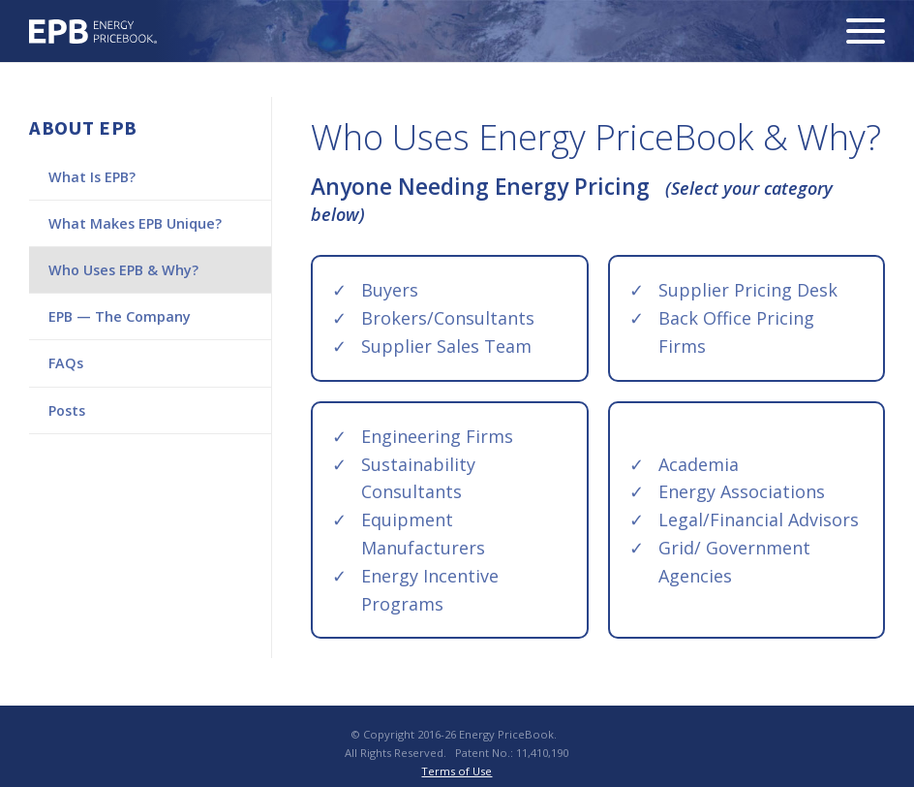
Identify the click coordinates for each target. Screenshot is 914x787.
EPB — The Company (119, 316)
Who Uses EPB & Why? (123, 270)
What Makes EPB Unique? (135, 223)
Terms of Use (456, 771)
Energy (93, 31)
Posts (66, 410)
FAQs (65, 363)
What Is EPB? (92, 177)
